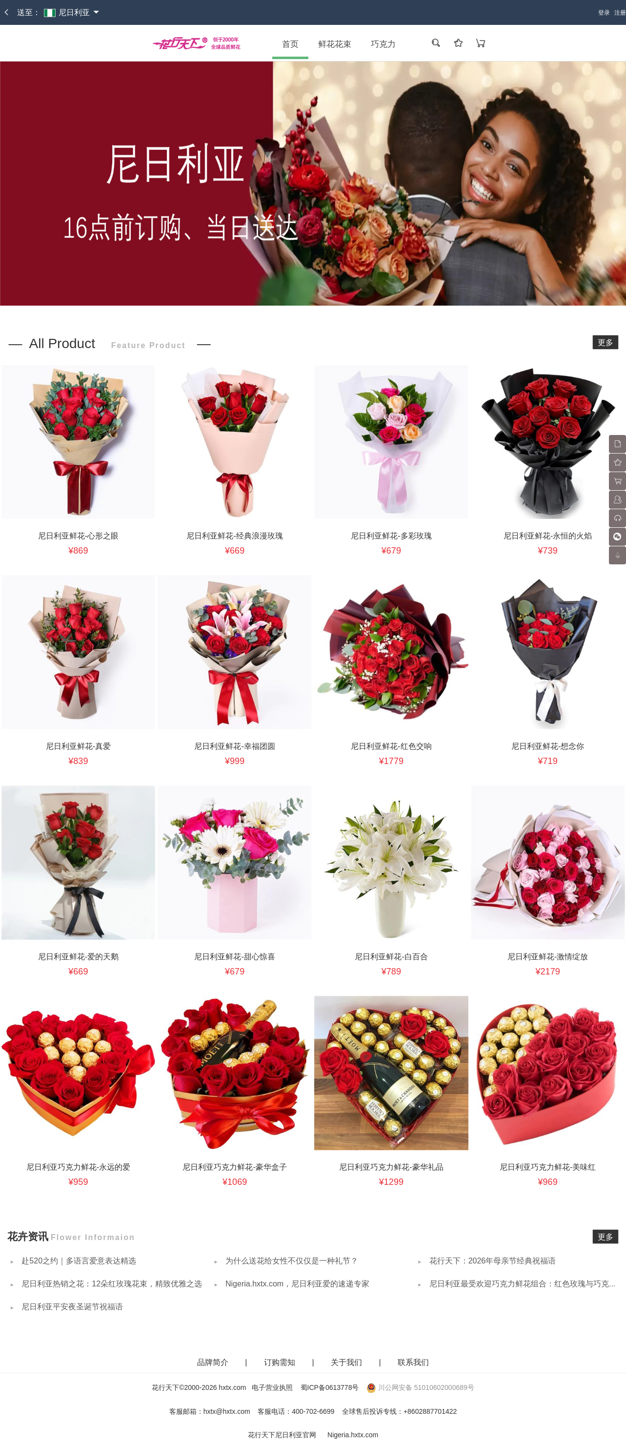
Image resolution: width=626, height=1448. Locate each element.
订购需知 (280, 1362)
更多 (605, 342)
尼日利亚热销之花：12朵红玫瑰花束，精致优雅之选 (111, 1284)
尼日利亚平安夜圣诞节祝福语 (71, 1307)
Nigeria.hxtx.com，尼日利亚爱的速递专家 (296, 1284)
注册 (620, 12)
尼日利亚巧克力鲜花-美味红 (548, 1167)
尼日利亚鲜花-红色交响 (391, 746)
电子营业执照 (272, 1387)
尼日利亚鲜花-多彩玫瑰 (391, 536)
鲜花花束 (334, 44)
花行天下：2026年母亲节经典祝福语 (491, 1261)
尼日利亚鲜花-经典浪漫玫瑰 (234, 536)
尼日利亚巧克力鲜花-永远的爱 (78, 1167)
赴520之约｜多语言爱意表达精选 (78, 1261)
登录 (604, 12)
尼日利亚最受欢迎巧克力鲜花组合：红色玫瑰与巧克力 (521, 1284)
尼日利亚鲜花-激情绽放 (547, 956)
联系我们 (413, 1362)
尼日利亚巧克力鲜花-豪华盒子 (234, 1167)
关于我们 (347, 1362)
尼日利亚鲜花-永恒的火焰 (548, 536)
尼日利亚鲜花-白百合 (391, 956)
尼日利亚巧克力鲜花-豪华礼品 (391, 1167)
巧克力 (383, 44)
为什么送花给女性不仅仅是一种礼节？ (290, 1261)
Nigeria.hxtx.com (352, 1435)
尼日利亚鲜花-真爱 (78, 746)
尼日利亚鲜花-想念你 (547, 746)
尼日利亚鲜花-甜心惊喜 (234, 956)
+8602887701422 (430, 1411)
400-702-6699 (313, 1411)
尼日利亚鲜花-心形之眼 (78, 536)
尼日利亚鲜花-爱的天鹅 (78, 956)
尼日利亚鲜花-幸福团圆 (234, 746)
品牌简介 (212, 1362)
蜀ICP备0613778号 (330, 1387)
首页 (290, 44)
